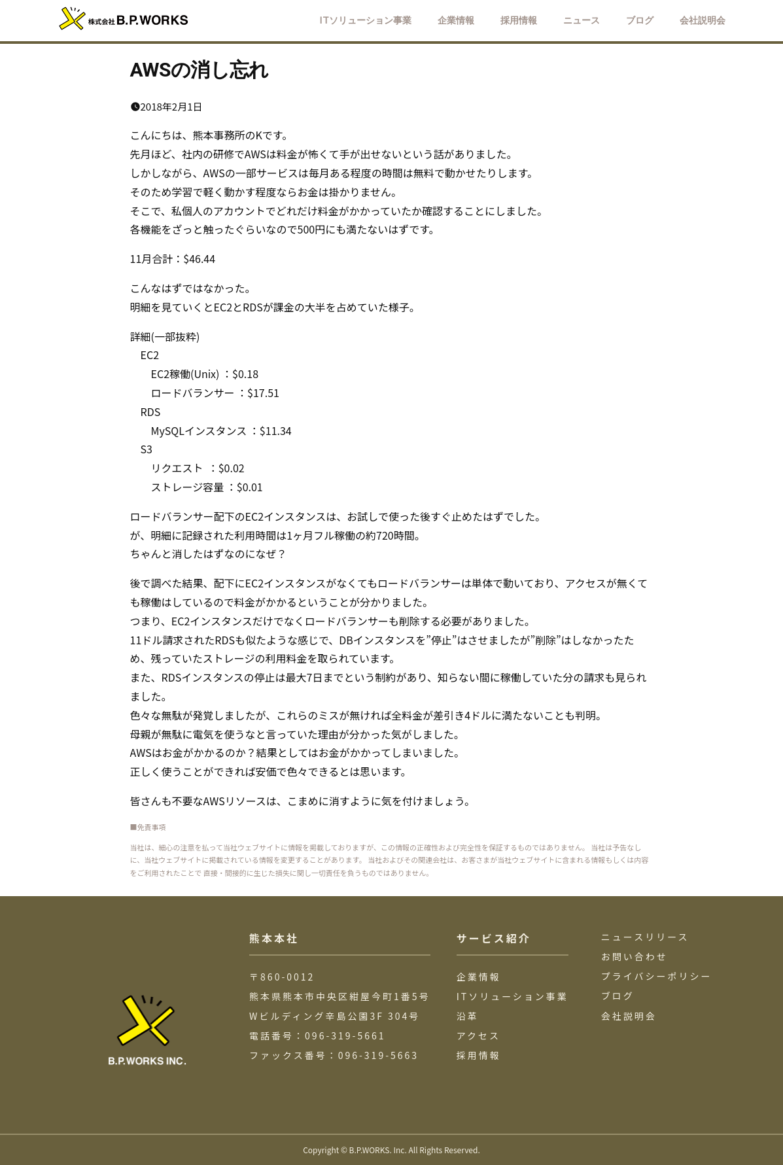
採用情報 (479, 1055)
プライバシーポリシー (656, 975)
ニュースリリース (645, 936)
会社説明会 (629, 1015)
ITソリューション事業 (512, 996)
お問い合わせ (634, 956)
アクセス (478, 1035)
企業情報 (479, 976)
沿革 (468, 1015)
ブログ (618, 995)
